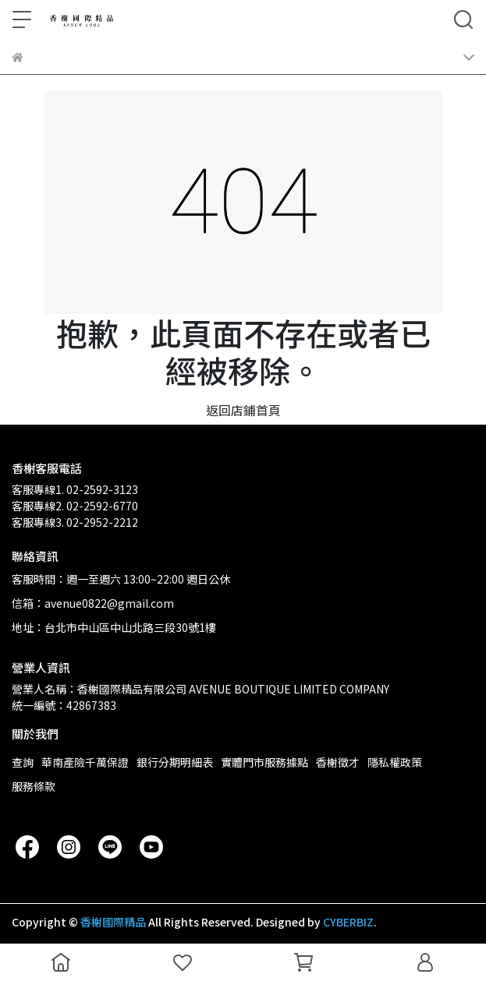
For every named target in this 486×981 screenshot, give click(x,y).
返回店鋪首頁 (243, 410)
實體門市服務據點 (264, 762)
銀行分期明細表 (175, 762)
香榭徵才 (338, 762)
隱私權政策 (394, 762)
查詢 (23, 762)
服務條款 (33, 786)
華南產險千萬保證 (85, 762)
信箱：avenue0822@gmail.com (93, 603)
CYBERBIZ (348, 922)
